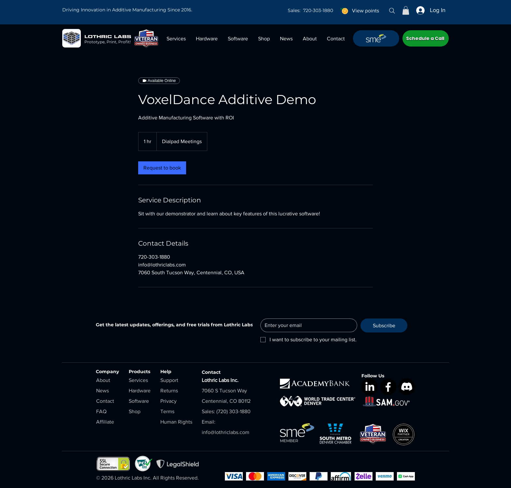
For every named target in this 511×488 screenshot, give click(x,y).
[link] (162, 167)
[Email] (307, 325)
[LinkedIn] (369, 387)
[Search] (392, 11)
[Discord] (407, 387)
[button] (405, 10)
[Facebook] (388, 387)
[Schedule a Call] (425, 38)
